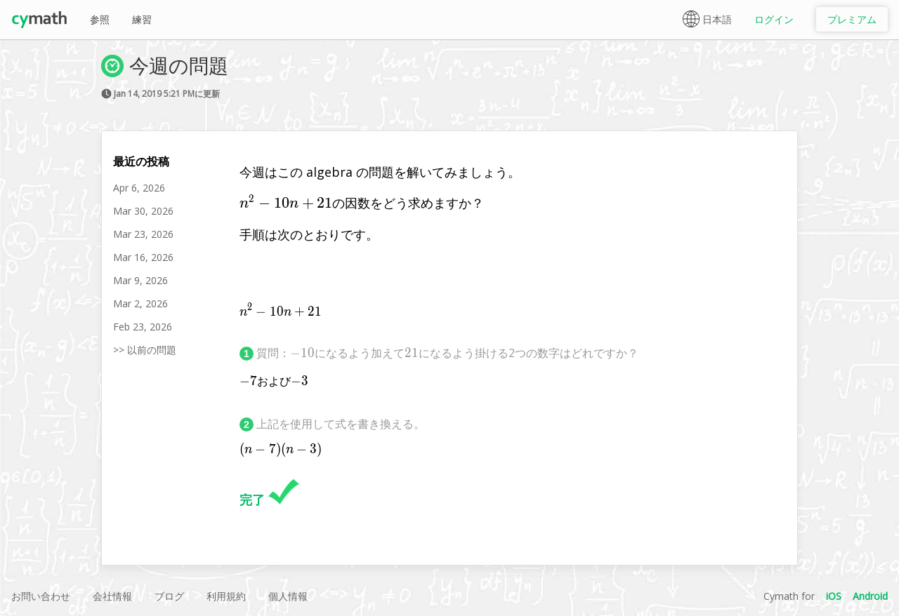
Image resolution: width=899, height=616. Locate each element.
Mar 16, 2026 (143, 257)
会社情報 (112, 596)
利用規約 (226, 596)
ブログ (169, 596)
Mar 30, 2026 (143, 210)
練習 (142, 19)
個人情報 (288, 596)
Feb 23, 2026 (142, 326)
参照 (100, 19)
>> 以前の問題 (144, 349)
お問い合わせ (40, 596)
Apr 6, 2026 (139, 187)
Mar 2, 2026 (140, 303)
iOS (833, 596)
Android (870, 596)
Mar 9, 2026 (140, 280)
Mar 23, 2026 (143, 234)
